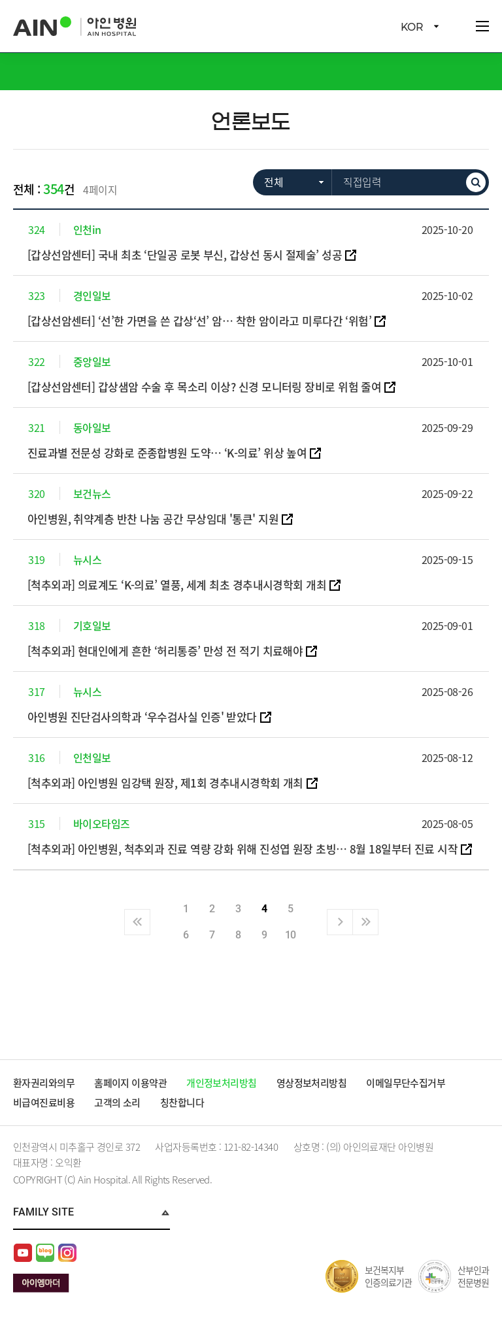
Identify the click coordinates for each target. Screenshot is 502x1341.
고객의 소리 (118, 1102)
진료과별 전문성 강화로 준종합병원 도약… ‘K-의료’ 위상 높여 (168, 452)
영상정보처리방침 (312, 1083)
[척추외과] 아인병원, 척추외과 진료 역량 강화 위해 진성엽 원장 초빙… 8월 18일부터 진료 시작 (243, 848)
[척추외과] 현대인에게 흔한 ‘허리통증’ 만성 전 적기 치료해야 (166, 650)
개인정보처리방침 (222, 1083)
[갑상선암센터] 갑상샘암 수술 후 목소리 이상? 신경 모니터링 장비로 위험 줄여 (205, 386)
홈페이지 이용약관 (131, 1083)
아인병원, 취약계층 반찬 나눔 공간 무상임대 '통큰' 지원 (153, 518)
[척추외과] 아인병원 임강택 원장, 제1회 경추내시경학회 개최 (166, 782)
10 (290, 935)
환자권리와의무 (44, 1083)
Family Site (43, 1212)
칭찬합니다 (183, 1102)
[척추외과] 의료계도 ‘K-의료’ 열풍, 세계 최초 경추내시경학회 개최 (177, 584)
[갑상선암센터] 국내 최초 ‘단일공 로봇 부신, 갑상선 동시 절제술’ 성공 (185, 254)
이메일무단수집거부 (407, 1083)
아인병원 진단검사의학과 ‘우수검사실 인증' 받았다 (142, 716)
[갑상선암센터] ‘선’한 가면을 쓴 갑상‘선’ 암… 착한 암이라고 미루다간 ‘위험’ (200, 320)
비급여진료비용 (44, 1102)
